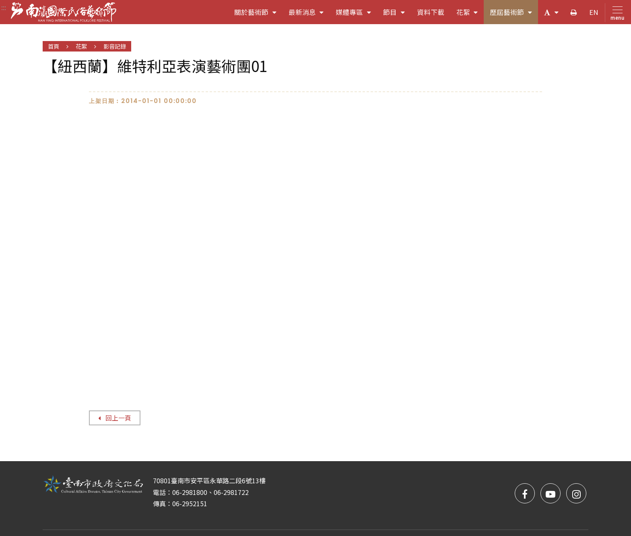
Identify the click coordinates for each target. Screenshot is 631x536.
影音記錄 (114, 46)
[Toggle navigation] (616, 12)
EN (593, 12)
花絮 (470, 15)
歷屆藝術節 (514, 15)
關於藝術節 (258, 15)
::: (3, 7)
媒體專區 (356, 15)
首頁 (53, 46)
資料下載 (430, 12)
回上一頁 (114, 418)
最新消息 (309, 15)
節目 (397, 15)
